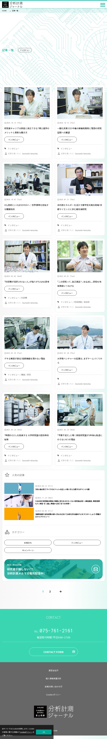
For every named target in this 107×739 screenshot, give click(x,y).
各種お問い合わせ (53, 686)
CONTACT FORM (53, 652)
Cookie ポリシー (53, 694)
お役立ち (28, 542)
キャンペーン (28, 550)
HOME (4, 10)
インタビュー (77, 542)
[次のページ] (60, 591)
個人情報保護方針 (53, 678)
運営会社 (53, 670)
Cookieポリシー (26, 732)
